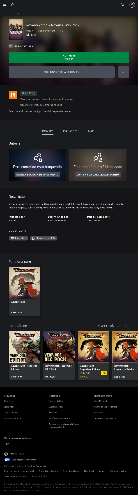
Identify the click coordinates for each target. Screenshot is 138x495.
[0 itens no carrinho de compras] (123, 5)
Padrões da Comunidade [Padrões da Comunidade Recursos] (59, 418)
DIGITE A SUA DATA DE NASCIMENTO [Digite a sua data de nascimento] (37, 175)
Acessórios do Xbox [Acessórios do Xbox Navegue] (12, 418)
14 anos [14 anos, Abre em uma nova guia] (28, 93)
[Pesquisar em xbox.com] (13, 5)
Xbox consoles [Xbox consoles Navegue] (10, 401)
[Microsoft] (68, 3)
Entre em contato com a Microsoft (19, 471)
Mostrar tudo (106, 325)
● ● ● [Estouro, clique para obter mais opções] (123, 72)
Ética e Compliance (71, 471)
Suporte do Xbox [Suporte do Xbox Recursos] (56, 407)
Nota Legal (89, 471)
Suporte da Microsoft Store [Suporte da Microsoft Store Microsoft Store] (105, 407)
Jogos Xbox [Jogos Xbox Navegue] (9, 407)
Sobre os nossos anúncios (15, 476)
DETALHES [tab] (47, 131)
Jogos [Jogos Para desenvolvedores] (6, 443)
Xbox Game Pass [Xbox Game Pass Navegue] (11, 412)
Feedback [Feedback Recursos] (53, 412)
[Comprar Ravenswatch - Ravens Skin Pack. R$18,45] (69, 57)
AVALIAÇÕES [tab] (70, 131)
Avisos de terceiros (118, 471)
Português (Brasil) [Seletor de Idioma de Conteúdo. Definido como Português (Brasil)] (17, 454)
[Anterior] (118, 325)
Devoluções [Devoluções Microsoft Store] (98, 412)
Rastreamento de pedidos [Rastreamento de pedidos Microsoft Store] (104, 418)
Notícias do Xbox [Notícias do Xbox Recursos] (56, 401)
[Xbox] (9, 13)
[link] (24, 291)
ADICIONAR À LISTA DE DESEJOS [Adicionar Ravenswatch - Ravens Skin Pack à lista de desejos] (62, 72)
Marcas (102, 471)
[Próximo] (125, 325)
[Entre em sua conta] (132, 5)
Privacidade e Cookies (48, 471)
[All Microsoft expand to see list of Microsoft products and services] (4, 5)
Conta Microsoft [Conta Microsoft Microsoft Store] (100, 401)
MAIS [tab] (91, 131)
